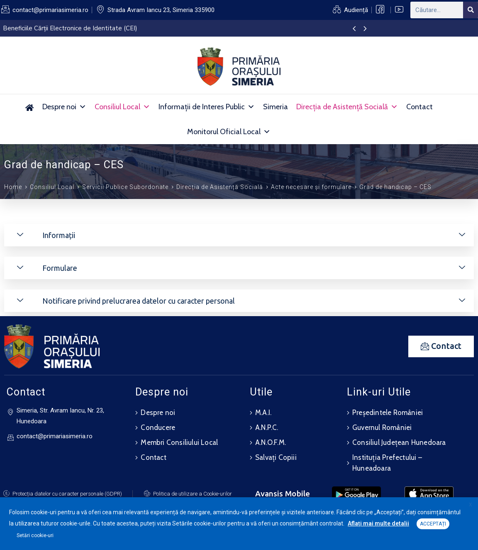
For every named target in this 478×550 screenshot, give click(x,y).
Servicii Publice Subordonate (125, 187)
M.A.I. (263, 412)
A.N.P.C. (266, 427)
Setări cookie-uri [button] (35, 535)
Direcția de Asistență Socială (347, 106)
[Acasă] (29, 106)
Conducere (158, 427)
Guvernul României (382, 427)
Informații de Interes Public (207, 106)
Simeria (275, 106)
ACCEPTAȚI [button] (433, 524)
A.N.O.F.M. (270, 442)
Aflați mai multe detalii (378, 523)
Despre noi (64, 106)
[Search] (470, 10)
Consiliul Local (122, 106)
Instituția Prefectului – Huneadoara (387, 462)
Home (13, 187)
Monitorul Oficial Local (229, 131)
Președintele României (387, 412)
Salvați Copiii (276, 457)
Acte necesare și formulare (311, 187)
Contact (419, 106)
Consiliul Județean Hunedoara (399, 442)
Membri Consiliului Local (179, 442)
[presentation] (354, 29)
